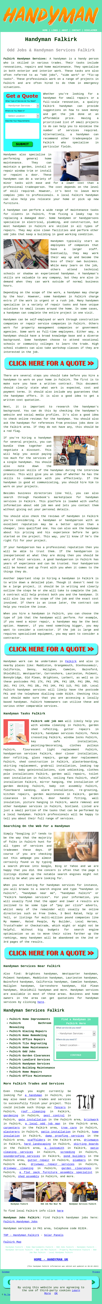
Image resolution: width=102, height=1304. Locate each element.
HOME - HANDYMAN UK (51, 1259)
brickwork (91, 1119)
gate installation (32, 1119)
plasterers (11, 1131)
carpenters (11, 1127)
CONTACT (76, 30)
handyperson (74, 520)
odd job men (43, 505)
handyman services (60, 733)
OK (56, 1293)
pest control (54, 1115)
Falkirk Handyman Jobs (20, 1221)
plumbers (79, 1160)
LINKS (54, 30)
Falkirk (71, 661)
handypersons (89, 218)
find (17, 973)
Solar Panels (54, 1235)
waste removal (81, 802)
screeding (67, 1152)
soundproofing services (21, 1156)
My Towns (8, 1295)
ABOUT (65, 30)
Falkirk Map (12, 1241)
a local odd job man (42, 1123)
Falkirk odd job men (47, 721)
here (41, 1002)
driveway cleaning (18, 1168)
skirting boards (86, 1143)
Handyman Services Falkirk (33, 1010)
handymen (9, 178)
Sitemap (5, 1272)
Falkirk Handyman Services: (25, 58)
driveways (91, 1139)
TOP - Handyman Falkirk (21, 1235)
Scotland (71, 806)
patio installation (55, 1131)
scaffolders (36, 1139)
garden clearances (76, 1168)
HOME (45, 30)
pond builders (74, 1156)
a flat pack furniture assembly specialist (55, 1172)
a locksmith (54, 1148)
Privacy (96, 1272)
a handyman (33, 1095)
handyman (49, 97)
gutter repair (38, 1160)
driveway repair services (52, 1164)
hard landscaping (37, 1143)
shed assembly (28, 1176)
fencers (60, 1107)
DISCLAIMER (90, 30)
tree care (69, 1127)
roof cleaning (33, 1111)
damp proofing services (64, 1135)
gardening (10, 1115)
